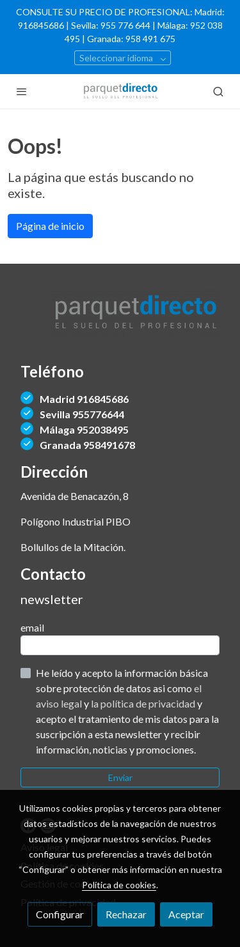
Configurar (60, 914)
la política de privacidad (144, 703)
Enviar (120, 777)
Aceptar (186, 914)
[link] (120, 91)
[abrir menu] (21, 91)
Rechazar (126, 914)
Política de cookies (119, 884)
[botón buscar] (218, 91)
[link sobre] (120, 320)
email (32, 627)
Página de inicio (50, 226)
